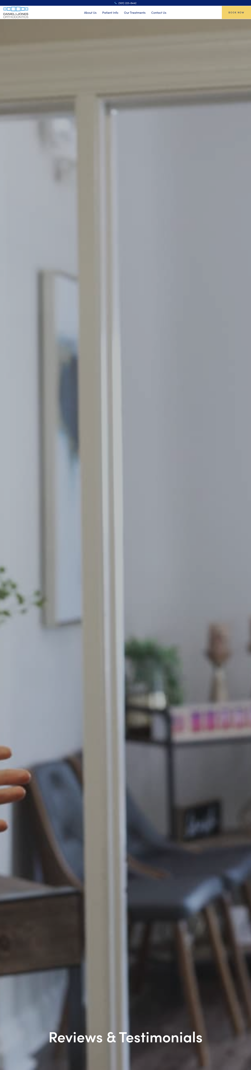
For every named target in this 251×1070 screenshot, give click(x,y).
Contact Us (158, 12)
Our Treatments (135, 12)
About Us (90, 12)
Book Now (236, 12)
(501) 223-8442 (125, 3)
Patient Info (110, 12)
